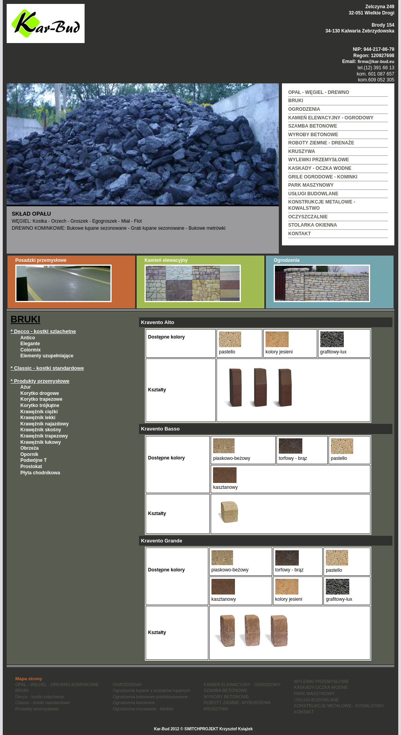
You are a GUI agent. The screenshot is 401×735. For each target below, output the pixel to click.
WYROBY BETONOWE (313, 134)
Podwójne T (33, 460)
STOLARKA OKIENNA (312, 225)
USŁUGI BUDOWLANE (313, 193)
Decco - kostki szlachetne (39, 696)
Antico (27, 337)
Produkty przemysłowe (37, 708)
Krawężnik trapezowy (44, 436)
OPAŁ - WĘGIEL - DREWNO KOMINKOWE (57, 684)
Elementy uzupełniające (46, 355)
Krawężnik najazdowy (44, 424)
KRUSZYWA (301, 151)
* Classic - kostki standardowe (47, 368)
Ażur (25, 387)
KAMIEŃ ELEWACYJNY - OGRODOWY (331, 118)
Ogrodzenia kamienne (134, 702)
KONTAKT (299, 233)
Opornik (29, 454)
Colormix (30, 350)
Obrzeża (29, 448)
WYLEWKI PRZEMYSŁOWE (318, 159)
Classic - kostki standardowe (42, 702)
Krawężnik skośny (40, 429)
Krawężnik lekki (37, 417)
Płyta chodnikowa (40, 473)
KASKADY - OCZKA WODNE (319, 168)
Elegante (30, 343)
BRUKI (295, 100)
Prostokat (31, 466)
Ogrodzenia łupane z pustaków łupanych (151, 690)
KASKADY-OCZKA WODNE (321, 687)
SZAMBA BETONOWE (312, 126)
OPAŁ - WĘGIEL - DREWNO (318, 92)
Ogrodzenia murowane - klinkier (143, 708)
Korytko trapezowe (41, 399)
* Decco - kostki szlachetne (43, 331)
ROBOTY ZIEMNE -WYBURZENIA (237, 702)
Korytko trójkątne (39, 405)
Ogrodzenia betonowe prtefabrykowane (150, 696)
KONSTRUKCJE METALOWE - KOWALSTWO (339, 705)
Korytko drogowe (39, 393)
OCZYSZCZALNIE (308, 217)
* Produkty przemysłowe (40, 381)
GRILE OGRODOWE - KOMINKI (323, 177)
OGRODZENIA (304, 109)
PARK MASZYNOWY (311, 185)
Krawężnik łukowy (40, 442)
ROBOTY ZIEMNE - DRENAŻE (321, 143)
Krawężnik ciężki (39, 411)
